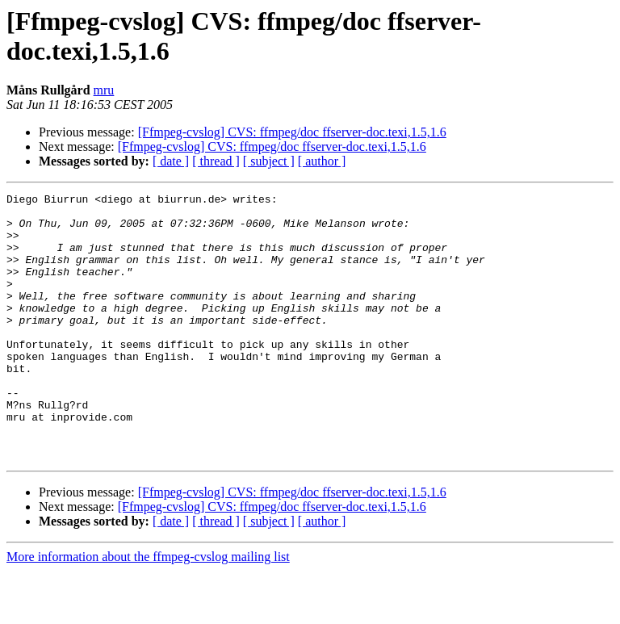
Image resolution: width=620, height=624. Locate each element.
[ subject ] (269, 161)
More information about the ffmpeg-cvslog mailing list (148, 610)
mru (104, 90)
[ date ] (171, 161)
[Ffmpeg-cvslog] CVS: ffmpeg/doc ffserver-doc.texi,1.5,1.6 (292, 132)
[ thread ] (216, 161)
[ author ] (322, 161)
